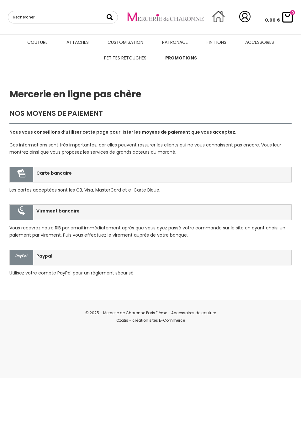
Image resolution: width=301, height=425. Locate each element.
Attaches (77, 42)
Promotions (181, 58)
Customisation (125, 42)
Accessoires (259, 42)
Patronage (175, 42)
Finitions (216, 42)
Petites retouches (125, 58)
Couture (37, 42)
